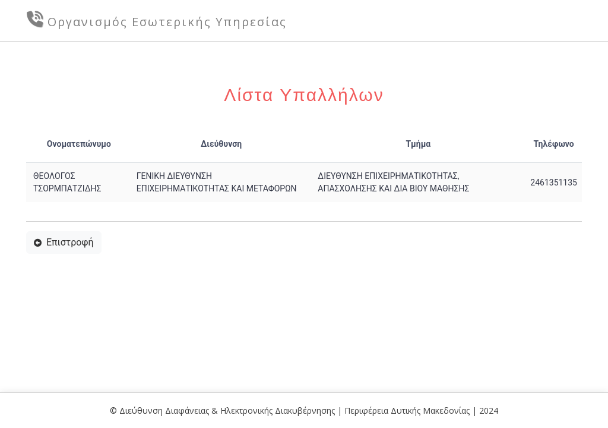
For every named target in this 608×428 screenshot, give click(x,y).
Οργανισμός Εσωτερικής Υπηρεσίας (167, 22)
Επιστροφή (64, 242)
